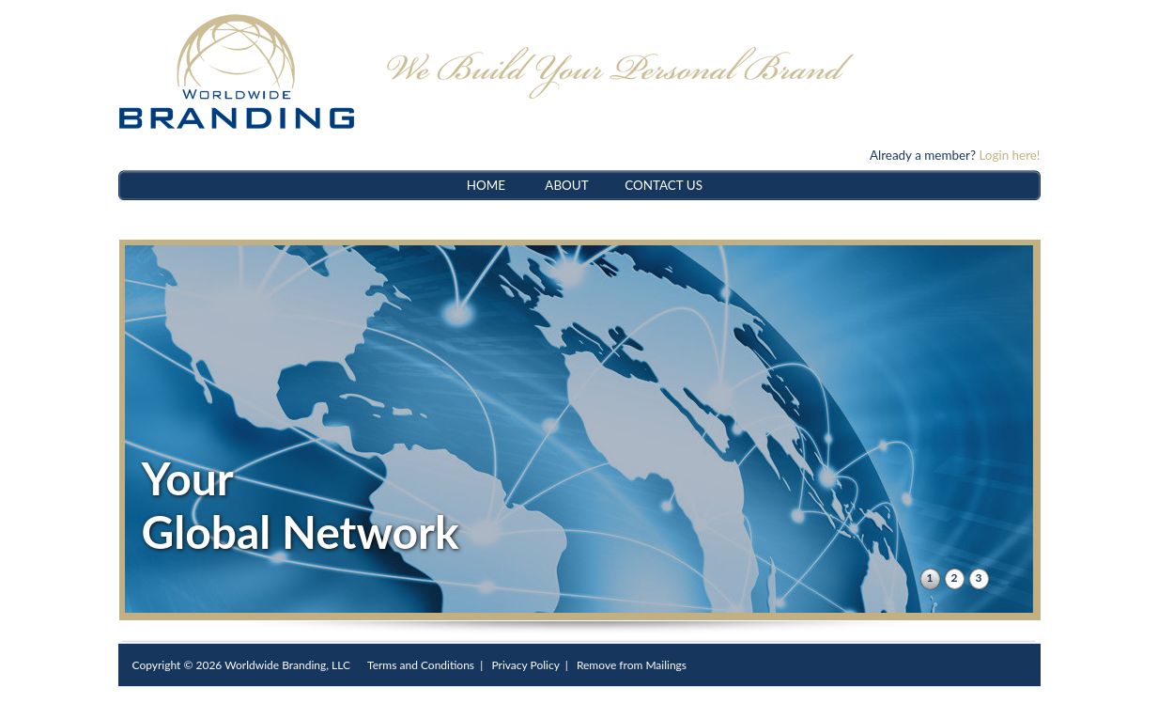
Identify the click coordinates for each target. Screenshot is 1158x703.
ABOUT (566, 185)
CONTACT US (664, 185)
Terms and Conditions (420, 665)
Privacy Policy (525, 665)
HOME (486, 185)
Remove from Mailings (632, 665)
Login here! (1009, 155)
